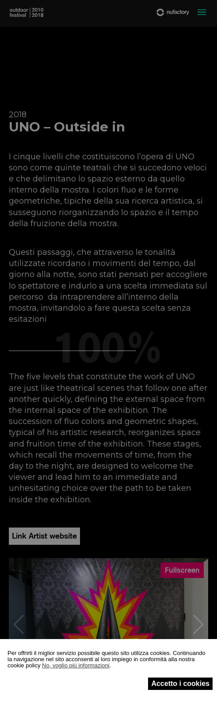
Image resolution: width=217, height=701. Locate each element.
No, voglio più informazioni (75, 665)
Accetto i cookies (180, 683)
